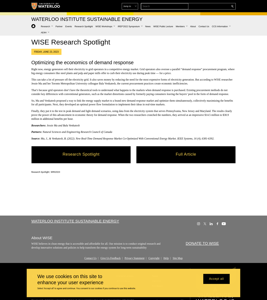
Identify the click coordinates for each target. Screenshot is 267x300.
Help (166, 258)
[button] (208, 6)
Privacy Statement (135, 258)
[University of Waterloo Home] (45, 6)
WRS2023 (55, 172)
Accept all (216, 279)
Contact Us (90, 258)
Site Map (178, 258)
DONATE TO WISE (202, 243)
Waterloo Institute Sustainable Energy (75, 221)
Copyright (154, 258)
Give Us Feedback (110, 258)
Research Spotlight (40, 172)
